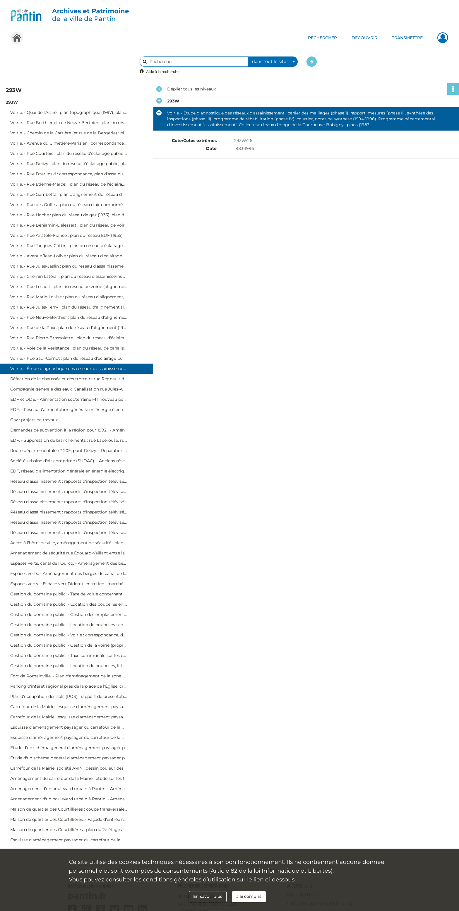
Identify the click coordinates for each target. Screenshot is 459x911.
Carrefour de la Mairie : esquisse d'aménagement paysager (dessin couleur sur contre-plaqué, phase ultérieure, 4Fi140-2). (68, 717)
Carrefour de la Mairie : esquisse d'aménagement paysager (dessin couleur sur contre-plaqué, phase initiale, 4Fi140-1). (68, 706)
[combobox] (273, 61)
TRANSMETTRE (407, 37)
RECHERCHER (322, 37)
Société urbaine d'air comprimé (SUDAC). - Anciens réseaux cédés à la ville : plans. (68, 460)
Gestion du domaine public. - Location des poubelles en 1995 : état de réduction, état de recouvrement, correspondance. (68, 604)
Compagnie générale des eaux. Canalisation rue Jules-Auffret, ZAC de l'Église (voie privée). (68, 389)
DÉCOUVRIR (364, 37)
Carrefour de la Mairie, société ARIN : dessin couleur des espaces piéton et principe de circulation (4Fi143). (68, 768)
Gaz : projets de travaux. (34, 419)
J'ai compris (249, 896)
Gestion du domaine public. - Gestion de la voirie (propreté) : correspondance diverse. (68, 645)
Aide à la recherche (162, 71)
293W (12, 102)
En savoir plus (207, 896)
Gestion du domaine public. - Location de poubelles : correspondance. (68, 624)
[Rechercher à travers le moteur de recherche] (197, 62)
